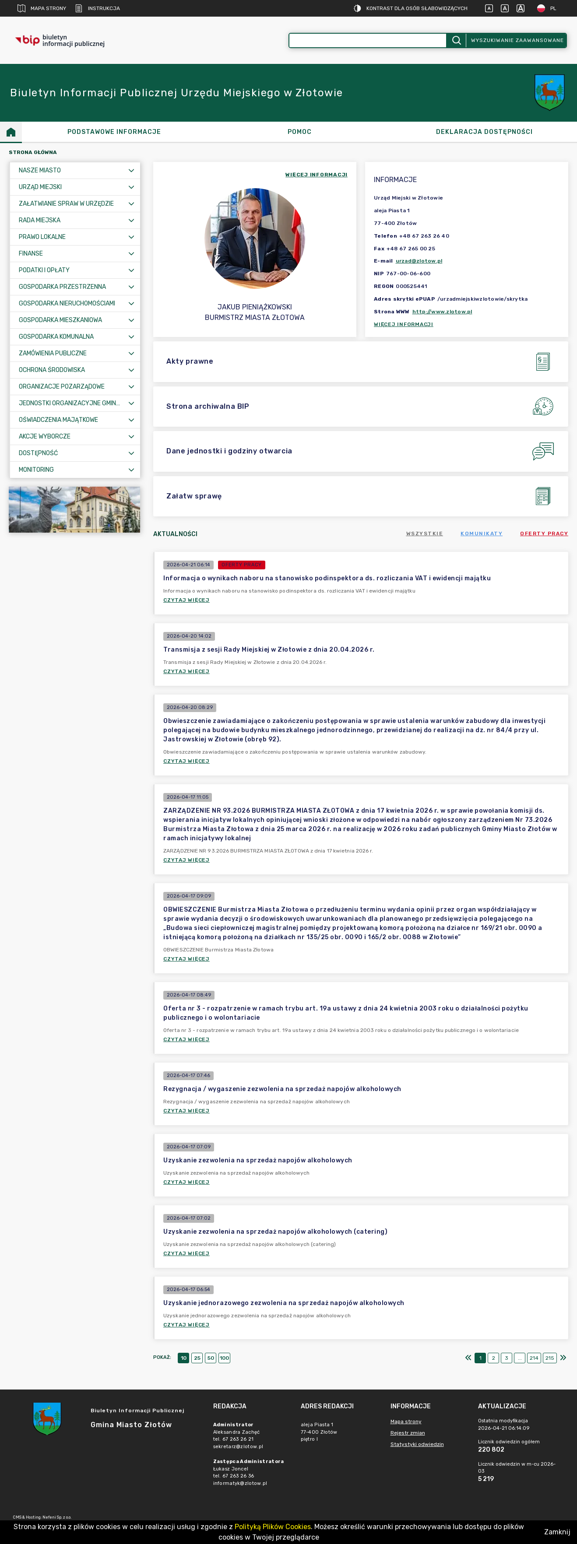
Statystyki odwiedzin (417, 1444)
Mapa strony (42, 8)
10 (183, 1358)
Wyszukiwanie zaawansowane (517, 40)
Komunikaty (482, 533)
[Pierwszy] (468, 1358)
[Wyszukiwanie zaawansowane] (367, 40)
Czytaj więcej (186, 600)
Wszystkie (424, 533)
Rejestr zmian (408, 1433)
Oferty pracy (544, 533)
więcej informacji (316, 175)
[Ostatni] (562, 1358)
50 (211, 1358)
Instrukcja (97, 8)
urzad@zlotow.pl (419, 261)
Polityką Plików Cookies (273, 1527)
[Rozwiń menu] (131, 170)
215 (549, 1358)
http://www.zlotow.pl (442, 312)
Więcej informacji (403, 324)
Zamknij (557, 1532)
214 (534, 1358)
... (520, 1358)
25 (197, 1358)
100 (224, 1358)
